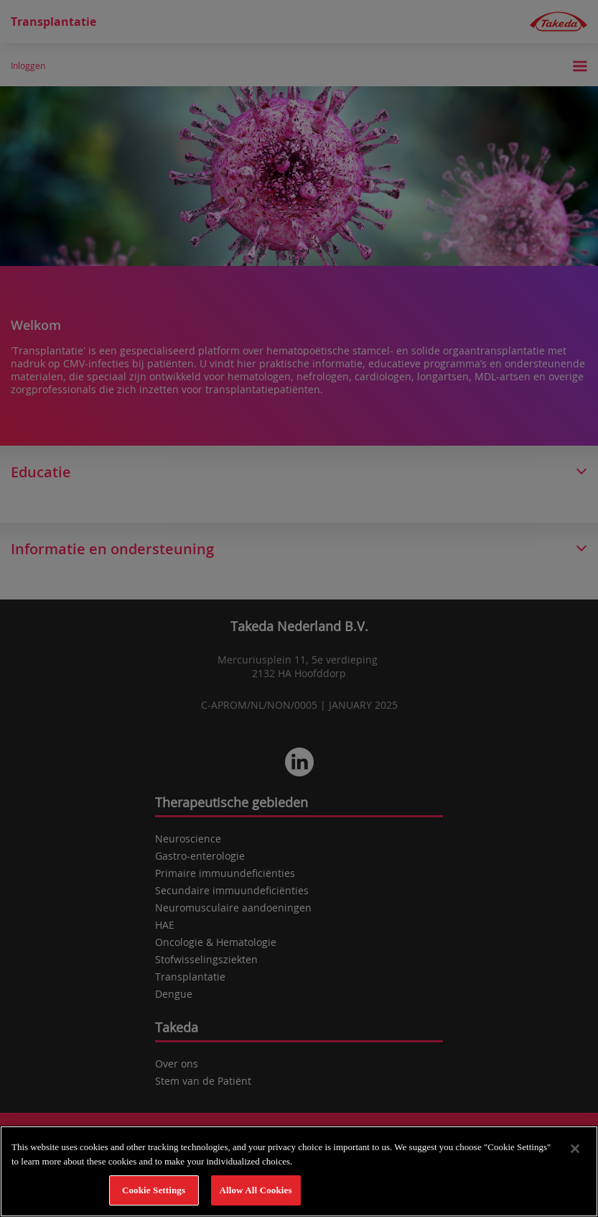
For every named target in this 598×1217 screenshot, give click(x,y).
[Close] (575, 1149)
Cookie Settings (153, 1190)
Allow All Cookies (255, 1190)
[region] (299, 1171)
